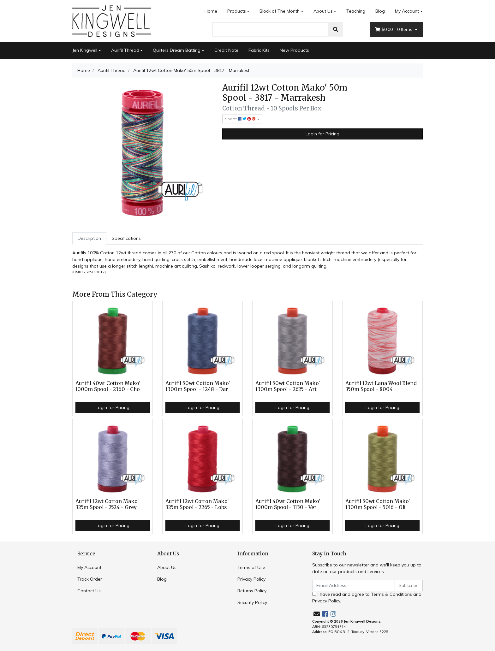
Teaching (355, 11)
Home (211, 11)
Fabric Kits (259, 50)
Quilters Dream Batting (176, 50)
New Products (294, 50)
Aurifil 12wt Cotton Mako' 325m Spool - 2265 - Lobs (197, 504)
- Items (394, 29)
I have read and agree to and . (366, 597)
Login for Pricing (322, 134)
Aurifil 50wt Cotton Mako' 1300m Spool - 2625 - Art (287, 386)
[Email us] (316, 614)
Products (236, 11)
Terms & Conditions (391, 594)
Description (89, 238)
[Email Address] (353, 585)
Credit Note (226, 50)
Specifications (126, 238)
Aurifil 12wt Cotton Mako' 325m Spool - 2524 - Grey (107, 504)
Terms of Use (251, 567)
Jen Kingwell (84, 50)
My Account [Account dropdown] (407, 11)
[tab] (89, 238)
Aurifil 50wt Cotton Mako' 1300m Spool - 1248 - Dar (197, 386)
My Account (89, 567)
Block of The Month (279, 11)
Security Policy (252, 602)
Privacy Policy (251, 579)
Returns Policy (251, 591)
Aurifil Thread (125, 50)
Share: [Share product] (241, 118)
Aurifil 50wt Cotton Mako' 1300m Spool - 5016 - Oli (377, 504)
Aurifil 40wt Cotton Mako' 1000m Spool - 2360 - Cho (107, 386)
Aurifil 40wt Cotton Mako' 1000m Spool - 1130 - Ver (287, 504)
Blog (380, 11)
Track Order (89, 579)
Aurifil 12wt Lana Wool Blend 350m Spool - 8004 (381, 386)
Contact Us (89, 591)
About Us (323, 11)
